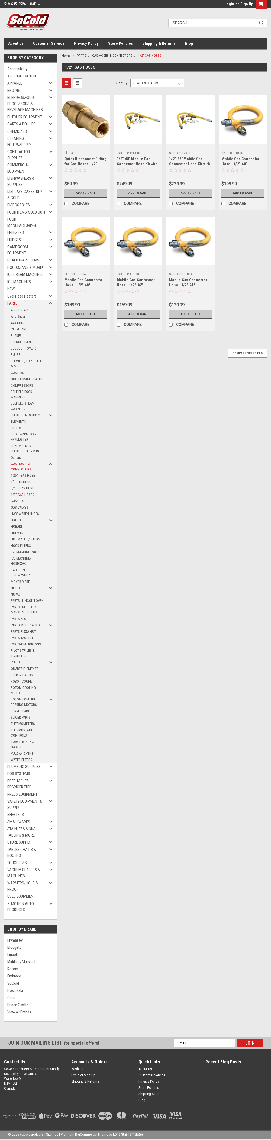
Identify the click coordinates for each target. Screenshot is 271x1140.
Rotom (12, 969)
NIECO (15, 588)
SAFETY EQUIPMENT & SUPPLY (24, 804)
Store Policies (120, 43)
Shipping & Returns (159, 43)
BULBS (15, 355)
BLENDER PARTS (22, 342)
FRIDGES (14, 239)
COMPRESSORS (22, 385)
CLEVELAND (19, 329)
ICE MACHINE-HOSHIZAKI (21, 561)
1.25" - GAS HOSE (23, 475)
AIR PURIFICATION (21, 76)
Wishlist (77, 1069)
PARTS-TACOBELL (23, 638)
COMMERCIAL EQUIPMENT (18, 168)
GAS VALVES (19, 507)
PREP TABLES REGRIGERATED (19, 784)
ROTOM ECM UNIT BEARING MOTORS (24, 702)
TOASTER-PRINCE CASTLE (23, 744)
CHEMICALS (17, 131)
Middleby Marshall (21, 961)
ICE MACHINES (19, 281)
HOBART (16, 526)
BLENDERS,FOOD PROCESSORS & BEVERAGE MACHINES (25, 103)
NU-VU (15, 594)
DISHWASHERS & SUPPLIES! (20, 181)
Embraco (14, 976)
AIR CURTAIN (20, 310)
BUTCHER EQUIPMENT (24, 117)
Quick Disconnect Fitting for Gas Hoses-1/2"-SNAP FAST (85, 164)
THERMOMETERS (23, 724)
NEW (11, 288)
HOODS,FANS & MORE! (25, 267)
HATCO (16, 520)
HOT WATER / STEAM (26, 539)
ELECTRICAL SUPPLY (25, 415)
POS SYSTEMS (18, 773)
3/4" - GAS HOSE (22, 488)
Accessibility (17, 68)
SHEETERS (15, 814)
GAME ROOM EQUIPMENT (17, 250)
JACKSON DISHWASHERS (21, 572)
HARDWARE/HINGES (25, 514)
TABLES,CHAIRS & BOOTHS (21, 852)
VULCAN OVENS (22, 753)
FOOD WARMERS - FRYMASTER (23, 437)
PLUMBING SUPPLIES (24, 766)
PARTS (12, 303)
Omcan (12, 997)
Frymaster (15, 940)
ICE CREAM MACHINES (25, 274)
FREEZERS (15, 232)
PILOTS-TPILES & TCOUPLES (23, 653)
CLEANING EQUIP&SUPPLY (19, 141)
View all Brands (19, 1012)
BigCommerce (86, 1134)
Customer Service (48, 43)
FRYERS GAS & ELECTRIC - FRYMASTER (27, 448)
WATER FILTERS (21, 760)
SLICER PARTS (21, 717)
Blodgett (14, 947)
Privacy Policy (86, 43)
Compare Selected (247, 353)
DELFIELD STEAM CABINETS (22, 406)
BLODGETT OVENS (24, 348)
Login (229, 4)
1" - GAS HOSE (21, 482)
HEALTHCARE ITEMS (23, 260)
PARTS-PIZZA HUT (23, 631)
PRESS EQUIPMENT (22, 794)
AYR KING (17, 323)
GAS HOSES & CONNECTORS (21, 466)
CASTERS (17, 373)
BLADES (16, 336)
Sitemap (52, 1134)
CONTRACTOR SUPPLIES (18, 154)
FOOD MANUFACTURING (21, 222)
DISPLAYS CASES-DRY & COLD (24, 194)
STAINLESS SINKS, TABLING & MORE (21, 832)
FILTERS (16, 428)
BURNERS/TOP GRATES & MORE (27, 364)
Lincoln (13, 954)
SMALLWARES (18, 821)
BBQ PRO (14, 90)
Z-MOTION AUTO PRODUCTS (20, 906)
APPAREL (14, 83)
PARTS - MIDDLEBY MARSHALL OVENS (24, 610)
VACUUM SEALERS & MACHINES (23, 873)
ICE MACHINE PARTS (25, 552)
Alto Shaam (19, 316)
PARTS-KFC (18, 619)
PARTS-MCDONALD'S (25, 625)
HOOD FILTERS (21, 546)
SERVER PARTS (21, 711)
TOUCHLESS (17, 862)
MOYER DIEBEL (21, 582)
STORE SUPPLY (19, 842)
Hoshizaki (15, 990)
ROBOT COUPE (21, 681)
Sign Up (246, 4)
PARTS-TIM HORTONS (26, 644)
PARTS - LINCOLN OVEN (27, 601)
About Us (16, 43)
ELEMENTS (18, 421)
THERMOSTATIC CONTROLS (22, 733)
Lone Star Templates (128, 1134)
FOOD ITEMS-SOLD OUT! (26, 212)
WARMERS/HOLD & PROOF (22, 886)
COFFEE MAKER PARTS (26, 379)
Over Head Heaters (22, 296)
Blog (189, 43)
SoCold (13, 983)
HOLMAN (17, 533)
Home (66, 55)
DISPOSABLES (18, 204)
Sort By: (122, 83)
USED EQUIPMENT (21, 896)
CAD (35, 4)
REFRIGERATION (22, 675)
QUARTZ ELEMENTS (24, 669)
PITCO (15, 662)
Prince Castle (17, 1004)
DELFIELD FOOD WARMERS (21, 394)
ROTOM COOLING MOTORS (23, 690)
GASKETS (17, 501)
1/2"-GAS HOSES (22, 495)
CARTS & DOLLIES (21, 124)
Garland (16, 458)
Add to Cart (85, 193)
